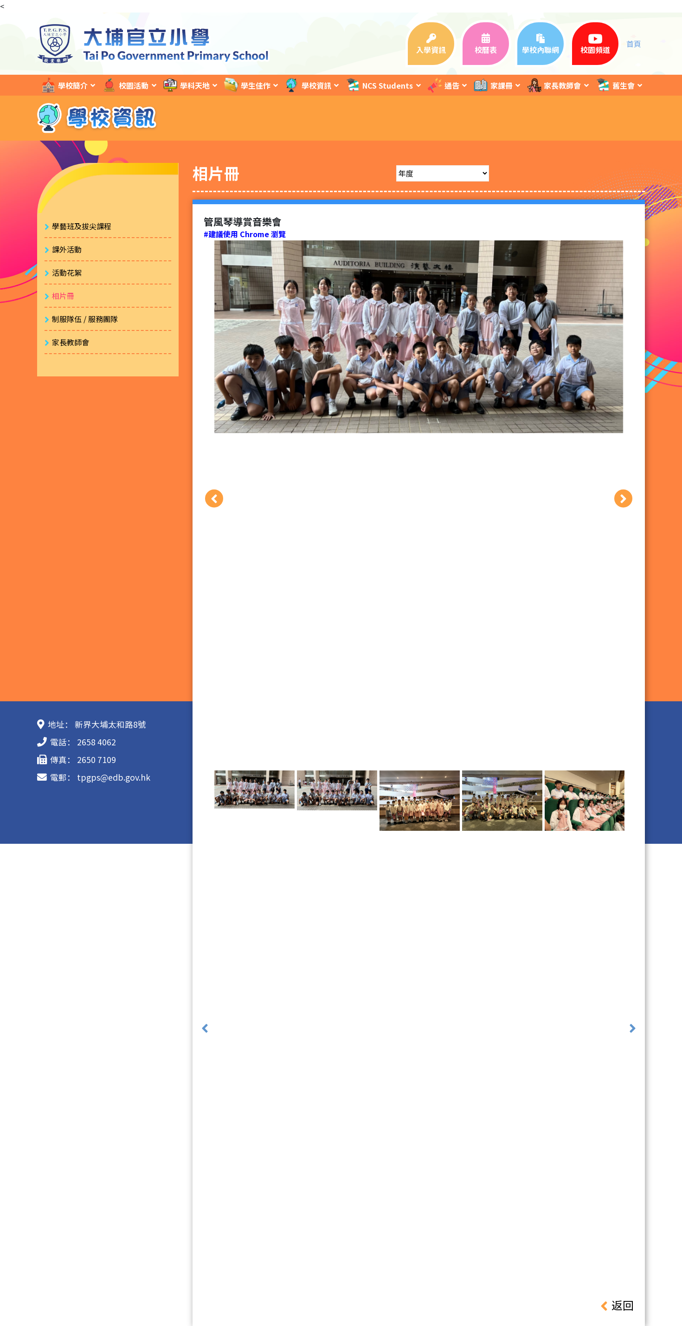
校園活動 (124, 85)
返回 (617, 1305)
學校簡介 (64, 85)
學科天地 (186, 85)
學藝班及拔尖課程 (81, 226)
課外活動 (67, 249)
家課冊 (493, 85)
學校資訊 (307, 85)
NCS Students (379, 85)
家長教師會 (553, 85)
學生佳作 (246, 85)
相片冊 (63, 295)
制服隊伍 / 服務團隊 (85, 318)
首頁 (633, 43)
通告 (443, 85)
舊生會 (615, 85)
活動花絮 (67, 272)
